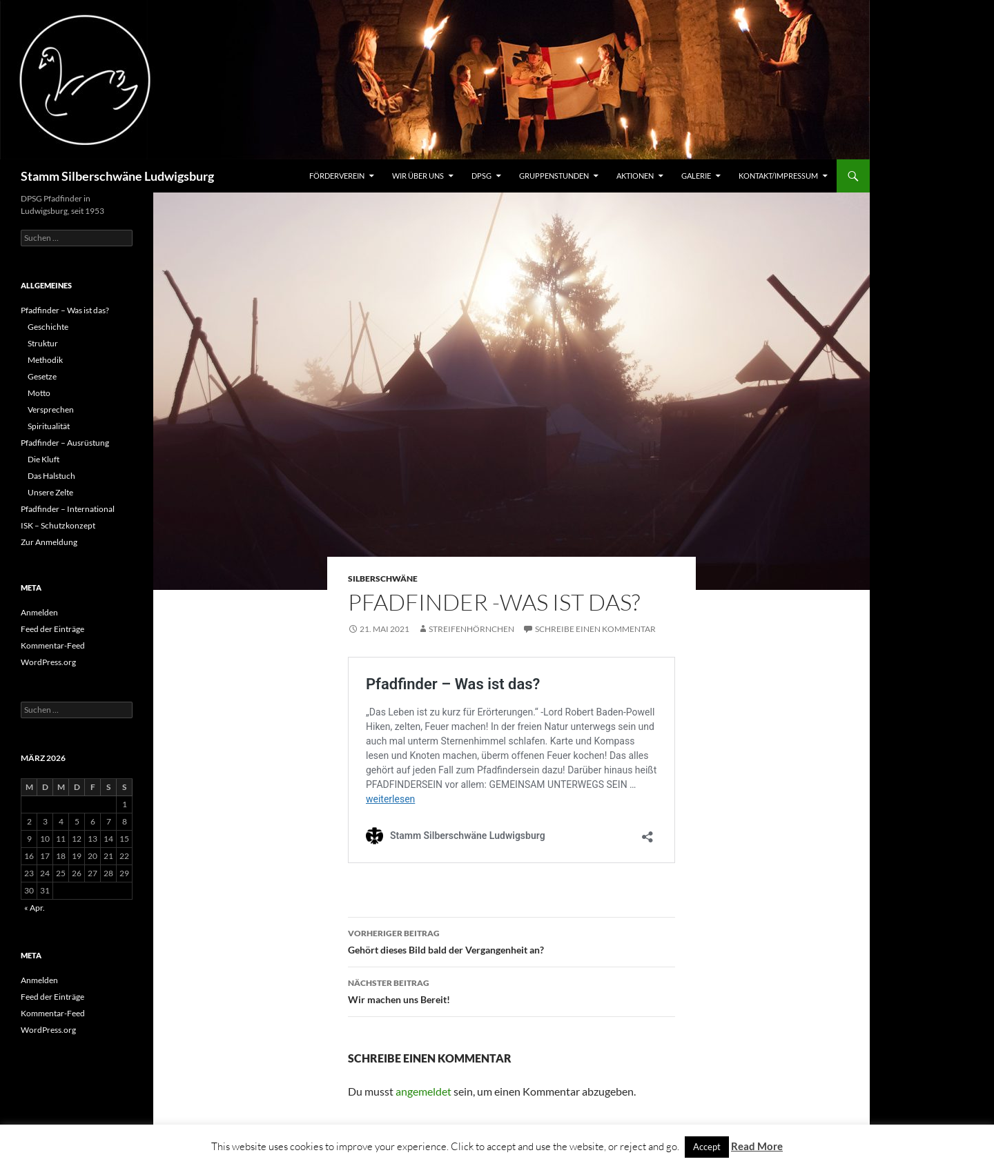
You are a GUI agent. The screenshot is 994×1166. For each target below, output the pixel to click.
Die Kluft (43, 459)
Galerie (696, 175)
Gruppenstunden (554, 175)
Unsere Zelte (50, 492)
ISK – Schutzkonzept (58, 525)
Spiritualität (49, 426)
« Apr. (34, 907)
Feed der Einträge (52, 629)
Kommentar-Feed (53, 645)
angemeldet (423, 1091)
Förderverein (336, 175)
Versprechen (51, 409)
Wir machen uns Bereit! (511, 990)
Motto (39, 393)
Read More (757, 1146)
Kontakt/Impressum (778, 175)
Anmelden (39, 612)
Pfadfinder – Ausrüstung (65, 442)
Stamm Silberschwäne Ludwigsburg (117, 176)
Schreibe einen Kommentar (595, 629)
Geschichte (48, 327)
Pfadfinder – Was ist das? (65, 310)
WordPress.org (48, 662)
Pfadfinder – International (68, 509)
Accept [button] (707, 1146)
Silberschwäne (383, 578)
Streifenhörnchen (471, 629)
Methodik (45, 360)
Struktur (43, 343)
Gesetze (42, 376)
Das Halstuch (51, 476)
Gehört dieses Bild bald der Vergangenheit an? (511, 940)
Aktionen (635, 175)
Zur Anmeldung (49, 542)
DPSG (481, 175)
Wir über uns (418, 175)
